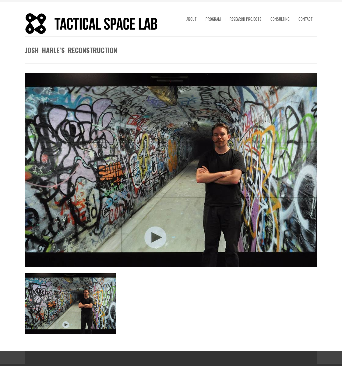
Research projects (246, 19)
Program (213, 19)
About (191, 19)
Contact (305, 19)
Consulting (280, 19)
